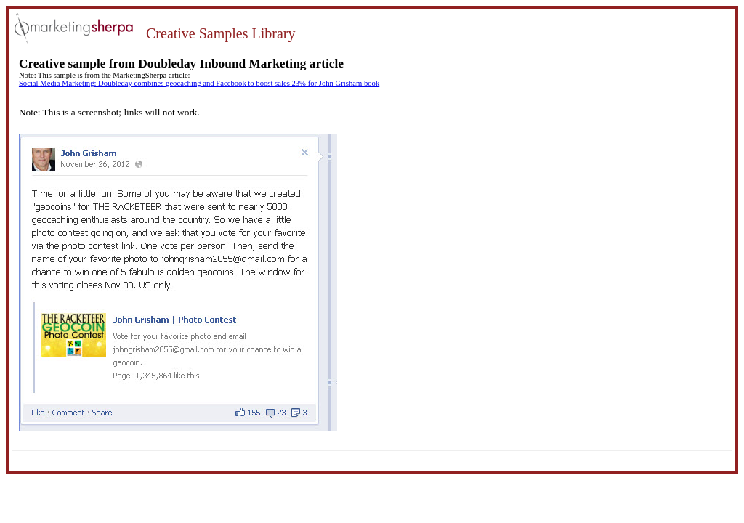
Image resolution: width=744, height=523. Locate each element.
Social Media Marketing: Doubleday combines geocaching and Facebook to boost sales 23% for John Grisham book (199, 83)
